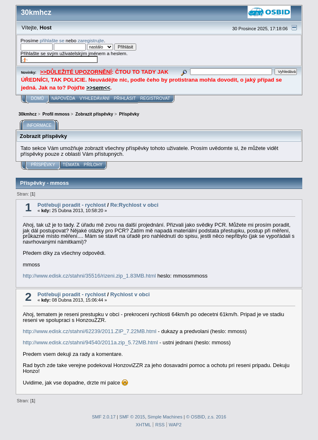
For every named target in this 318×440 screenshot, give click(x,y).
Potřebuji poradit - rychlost (72, 205)
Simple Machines (164, 416)
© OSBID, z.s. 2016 (206, 416)
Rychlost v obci (129, 294)
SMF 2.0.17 (104, 416)
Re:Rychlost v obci (134, 205)
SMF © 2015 (132, 416)
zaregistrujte (91, 40)
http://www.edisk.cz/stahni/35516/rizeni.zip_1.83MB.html (89, 276)
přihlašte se (52, 40)
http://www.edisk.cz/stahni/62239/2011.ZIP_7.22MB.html (90, 331)
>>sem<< (98, 88)
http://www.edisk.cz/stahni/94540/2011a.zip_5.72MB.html (90, 342)
